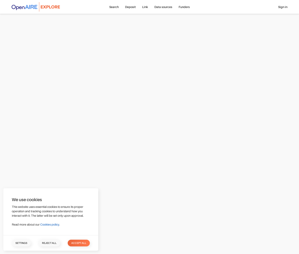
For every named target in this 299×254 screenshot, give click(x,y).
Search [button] (114, 7)
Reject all (49, 243)
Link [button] (145, 7)
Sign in (282, 7)
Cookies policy (49, 224)
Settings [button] (21, 243)
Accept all (78, 243)
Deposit (130, 7)
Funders (184, 7)
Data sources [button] (163, 7)
